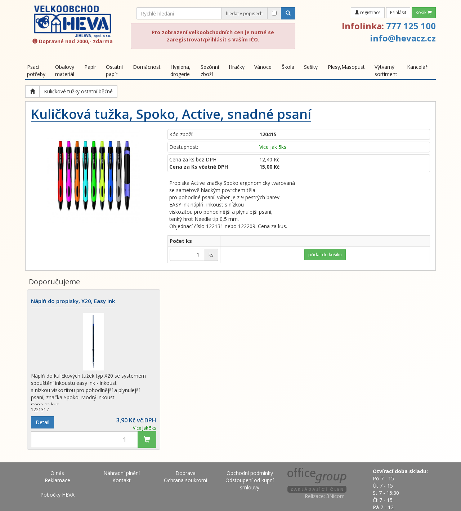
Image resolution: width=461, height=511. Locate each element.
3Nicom (335, 496)
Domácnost (147, 66)
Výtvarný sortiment (386, 70)
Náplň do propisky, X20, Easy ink (73, 301)
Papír (90, 66)
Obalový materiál (64, 70)
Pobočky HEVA (57, 494)
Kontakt (121, 480)
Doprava (185, 473)
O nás (57, 473)
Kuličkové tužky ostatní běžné (78, 91)
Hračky (237, 66)
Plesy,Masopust (346, 66)
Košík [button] (424, 12)
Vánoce (263, 66)
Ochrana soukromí (185, 480)
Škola (288, 66)
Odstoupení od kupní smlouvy (249, 484)
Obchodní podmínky (250, 473)
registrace (368, 12)
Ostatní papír (114, 70)
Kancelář (417, 66)
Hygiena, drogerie (180, 70)
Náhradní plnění (121, 473)
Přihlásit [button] (398, 12)
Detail (42, 422)
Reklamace (57, 480)
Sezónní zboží (210, 70)
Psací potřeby (36, 70)
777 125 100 (411, 26)
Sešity (311, 66)
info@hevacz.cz (403, 38)
